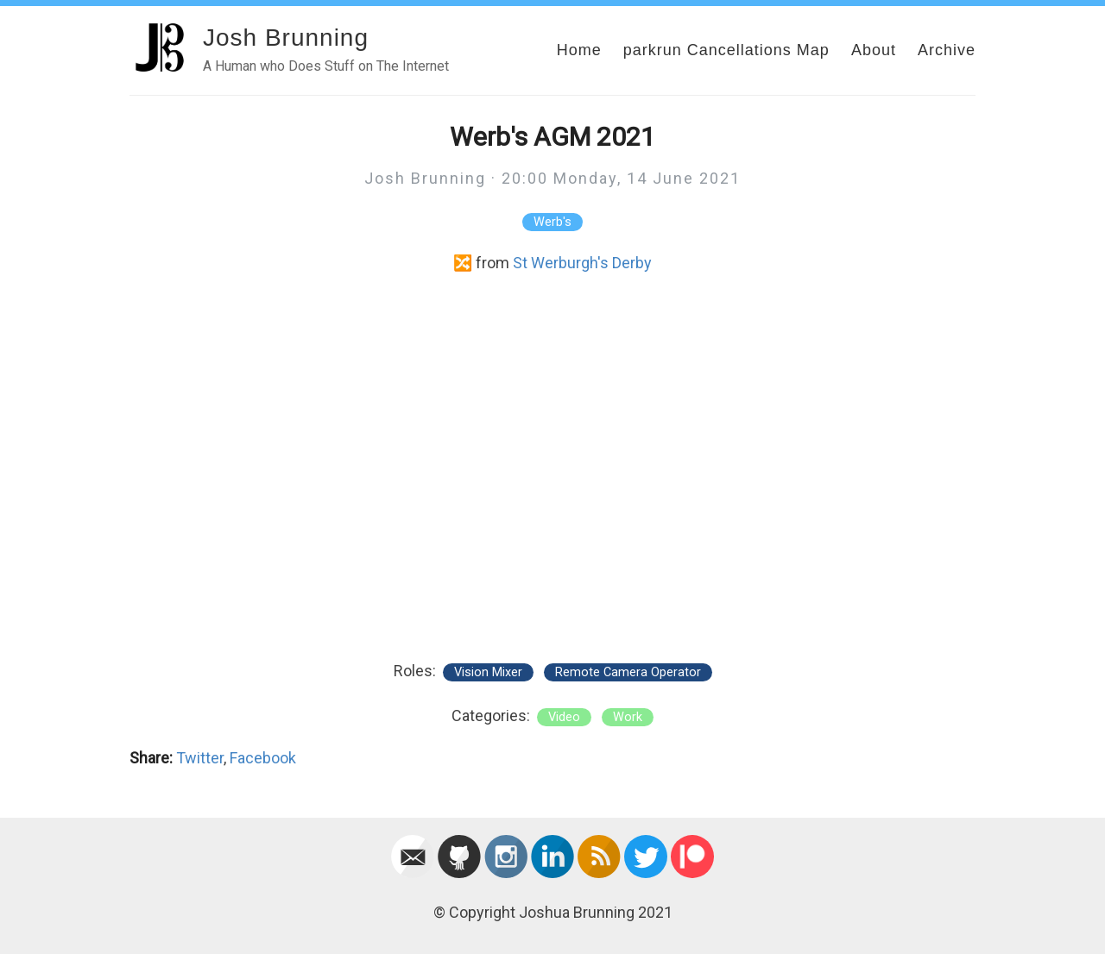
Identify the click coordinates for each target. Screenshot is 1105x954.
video (564, 717)
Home (579, 50)
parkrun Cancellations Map (726, 50)
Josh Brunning (286, 37)
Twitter (200, 758)
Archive (947, 50)
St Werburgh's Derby (582, 263)
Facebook (263, 758)
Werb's (552, 222)
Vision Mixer (488, 672)
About (873, 50)
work (627, 717)
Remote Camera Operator (628, 672)
